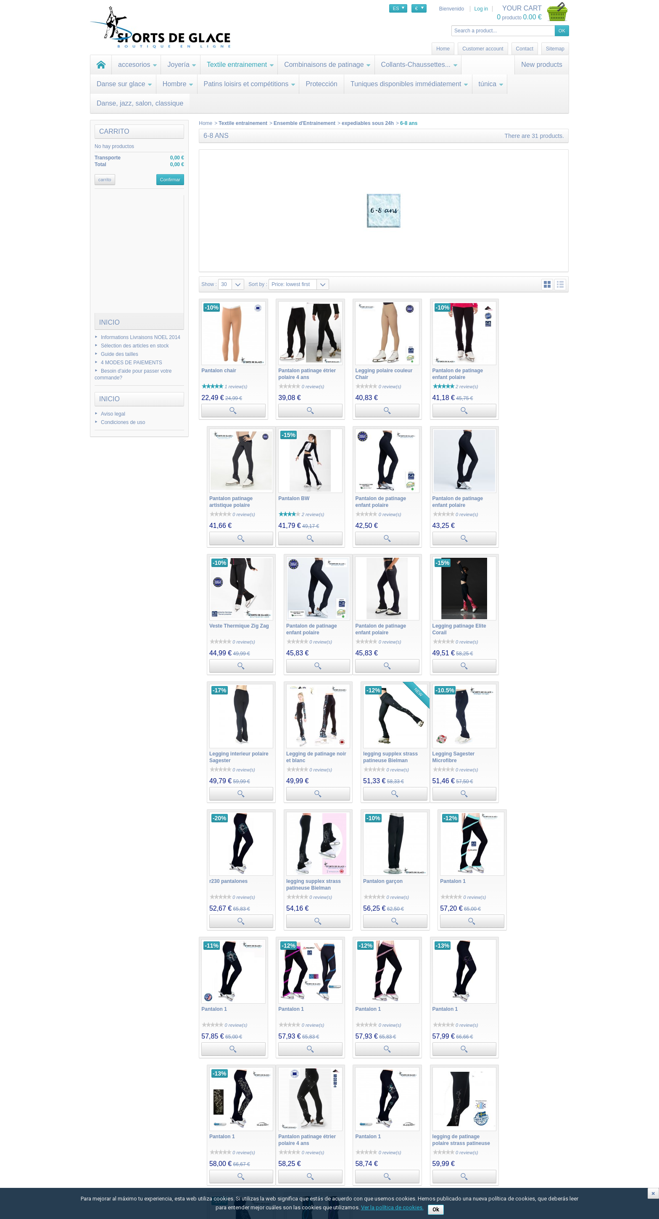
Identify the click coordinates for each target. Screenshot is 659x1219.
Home (205, 123)
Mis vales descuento (199, 1164)
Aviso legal (113, 414)
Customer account (482, 49)
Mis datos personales (200, 1181)
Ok (435, 1209)
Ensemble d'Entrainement (304, 123)
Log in (481, 9)
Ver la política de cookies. (392, 1207)
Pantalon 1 (516, 748)
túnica (491, 83)
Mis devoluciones (195, 1155)
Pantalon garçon (447, 748)
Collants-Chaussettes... (419, 64)
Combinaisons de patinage (327, 64)
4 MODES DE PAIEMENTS (131, 363)
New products (541, 64)
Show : (209, 284)
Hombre (178, 83)
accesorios (137, 64)
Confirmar (170, 179)
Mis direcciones (193, 1172)
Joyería (181, 64)
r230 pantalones (296, 748)
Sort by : (257, 284)
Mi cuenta (188, 1137)
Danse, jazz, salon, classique (140, 103)
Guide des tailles (119, 354)
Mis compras (190, 1147)
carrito (114, 131)
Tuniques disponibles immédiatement (410, 83)
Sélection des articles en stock (135, 346)
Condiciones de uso (123, 422)
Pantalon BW (216, 495)
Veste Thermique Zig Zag (458, 495)
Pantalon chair (218, 369)
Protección (321, 83)
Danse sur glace (125, 83)
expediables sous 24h (368, 123)
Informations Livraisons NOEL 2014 (140, 337)
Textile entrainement (240, 64)
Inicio (109, 322)
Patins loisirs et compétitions (250, 83)
